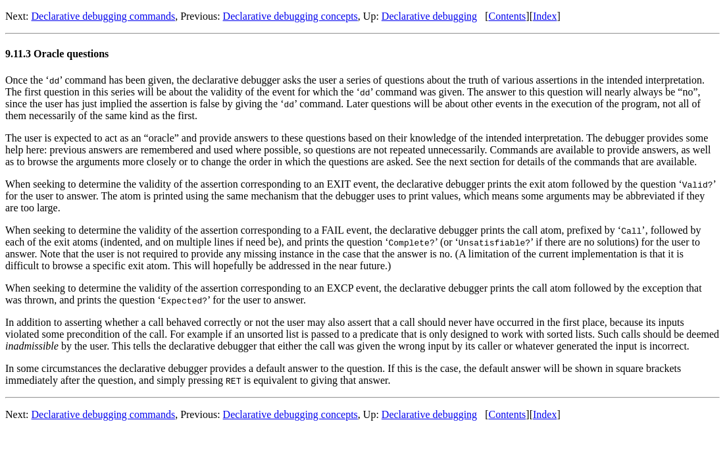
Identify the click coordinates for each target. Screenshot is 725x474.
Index (545, 16)
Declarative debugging (429, 16)
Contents (507, 16)
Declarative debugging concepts (290, 16)
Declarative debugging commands (104, 16)
